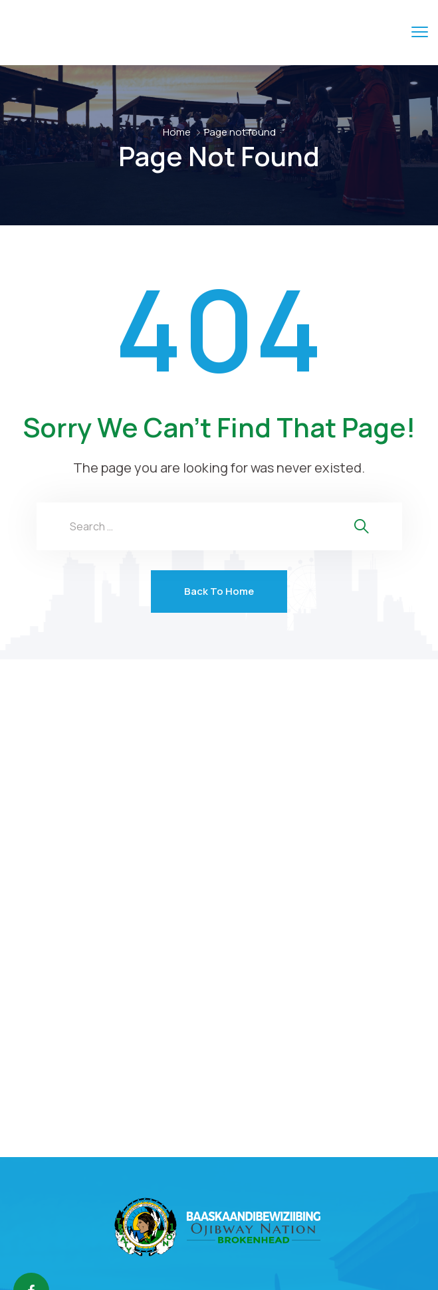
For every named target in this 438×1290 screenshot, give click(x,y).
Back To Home (219, 591)
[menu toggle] (419, 31)
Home (177, 132)
